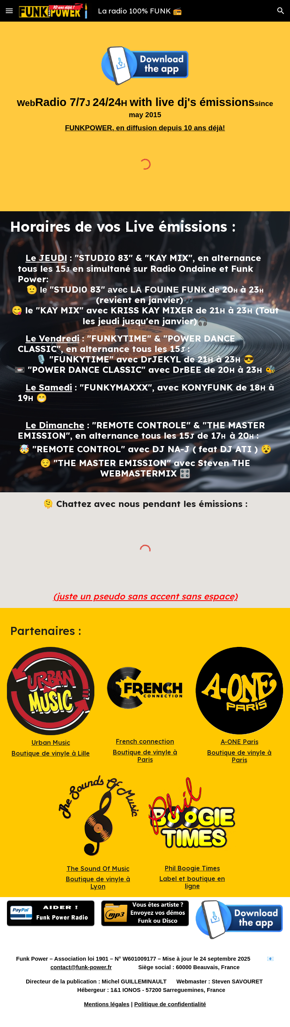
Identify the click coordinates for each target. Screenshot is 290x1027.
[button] (9, 10)
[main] (145, 113)
